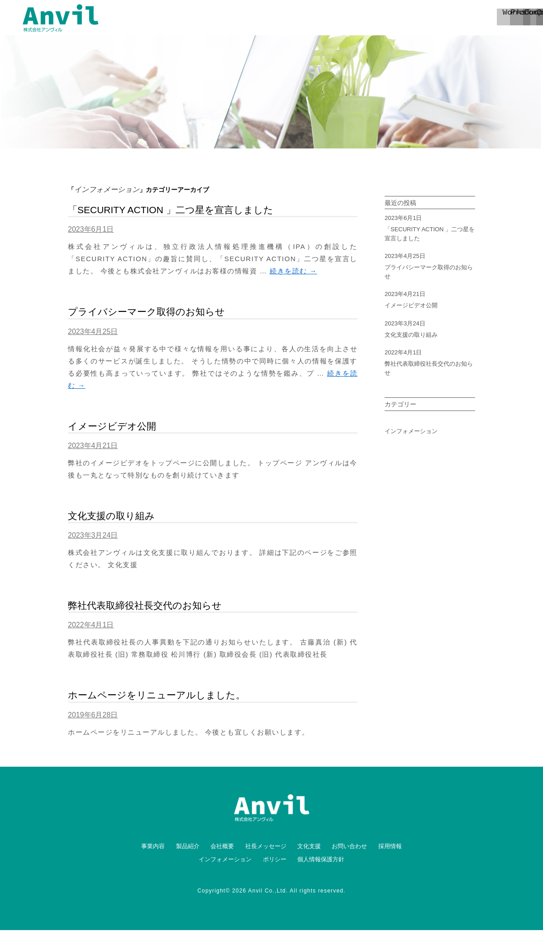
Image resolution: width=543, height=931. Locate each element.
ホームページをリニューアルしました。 (156, 696)
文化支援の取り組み (111, 516)
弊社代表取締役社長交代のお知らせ (145, 606)
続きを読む (293, 272)
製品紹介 (188, 847)
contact (439, 18)
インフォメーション (411, 432)
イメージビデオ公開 (112, 427)
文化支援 (309, 847)
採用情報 (390, 847)
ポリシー (274, 860)
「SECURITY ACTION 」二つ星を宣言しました (170, 210)
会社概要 (222, 847)
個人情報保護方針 (320, 860)
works (262, 18)
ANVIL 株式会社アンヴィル (61, 18)
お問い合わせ (349, 847)
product (321, 18)
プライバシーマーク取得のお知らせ (146, 312)
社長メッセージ (265, 847)
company (380, 18)
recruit (505, 18)
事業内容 (153, 847)
